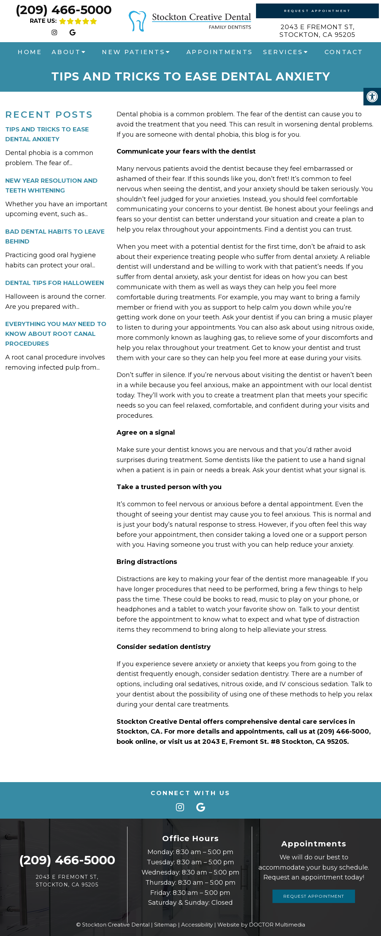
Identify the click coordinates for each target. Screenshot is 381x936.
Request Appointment (317, 11)
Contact (343, 52)
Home (30, 52)
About (66, 52)
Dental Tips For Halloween (54, 282)
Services (283, 52)
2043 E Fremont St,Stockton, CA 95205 (317, 31)
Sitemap (165, 924)
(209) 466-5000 (63, 9)
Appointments (219, 52)
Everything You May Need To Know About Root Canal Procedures (55, 333)
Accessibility (197, 924)
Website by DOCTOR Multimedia (261, 924)
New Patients (133, 52)
